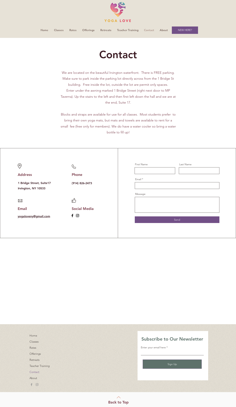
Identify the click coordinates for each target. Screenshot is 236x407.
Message (140, 194)
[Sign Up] (172, 364)
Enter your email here (153, 347)
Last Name (185, 164)
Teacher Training (40, 366)
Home (33, 335)
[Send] (177, 219)
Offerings (35, 353)
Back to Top (118, 402)
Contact (34, 372)
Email (138, 179)
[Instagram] (77, 215)
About (33, 378)
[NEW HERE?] (185, 30)
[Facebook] (72, 215)
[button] (88, 30)
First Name (141, 164)
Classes (34, 341)
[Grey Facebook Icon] (31, 384)
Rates (33, 347)
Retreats (34, 360)
